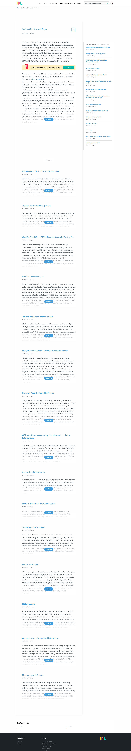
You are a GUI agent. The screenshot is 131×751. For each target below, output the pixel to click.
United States (69, 716)
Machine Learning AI (65, 3)
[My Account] (112, 3)
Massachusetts (20, 721)
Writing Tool (54, 3)
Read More (49, 180)
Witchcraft (19, 716)
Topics (46, 3)
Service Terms (46, 741)
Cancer (68, 719)
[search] (107, 3)
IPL (18, 8)
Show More (49, 109)
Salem (18, 719)
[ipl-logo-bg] (20, 2)
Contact (19, 734)
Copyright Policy (47, 731)
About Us (19, 731)
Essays (40, 3)
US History (77, 3)
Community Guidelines (49, 734)
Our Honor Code (47, 736)
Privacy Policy (46, 738)
